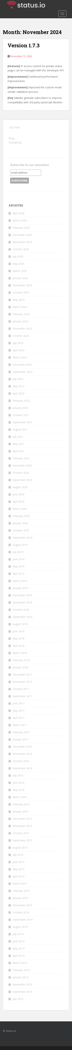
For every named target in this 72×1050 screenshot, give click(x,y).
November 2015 (22, 826)
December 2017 (22, 674)
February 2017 (21, 732)
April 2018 (18, 645)
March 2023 (20, 357)
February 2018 (21, 660)
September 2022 (22, 372)
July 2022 (18, 379)
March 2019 (20, 581)
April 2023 (18, 350)
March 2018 (20, 653)
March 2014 (20, 963)
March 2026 (20, 220)
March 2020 (20, 508)
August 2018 (20, 624)
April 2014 (18, 955)
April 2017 (18, 718)
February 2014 (21, 970)
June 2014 (18, 941)
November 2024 (22, 285)
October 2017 (21, 689)
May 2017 (18, 710)
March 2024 (20, 307)
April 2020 (18, 501)
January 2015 (20, 898)
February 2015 (21, 891)
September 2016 (22, 768)
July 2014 (18, 934)
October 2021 (21, 415)
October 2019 (21, 530)
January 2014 (20, 977)
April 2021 (18, 451)
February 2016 (21, 804)
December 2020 (22, 465)
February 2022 (21, 400)
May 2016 (18, 790)
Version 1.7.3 (24, 45)
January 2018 (20, 667)
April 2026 (18, 213)
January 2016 (20, 811)
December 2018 (22, 595)
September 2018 (22, 617)
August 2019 (20, 545)
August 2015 (20, 847)
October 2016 (21, 761)
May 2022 (18, 386)
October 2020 (21, 472)
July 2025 (18, 256)
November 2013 (22, 984)
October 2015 (21, 833)
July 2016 (18, 775)
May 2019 (18, 566)
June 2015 (18, 862)
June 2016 (18, 782)
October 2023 (21, 335)
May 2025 (18, 263)
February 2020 (21, 516)
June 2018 (18, 631)
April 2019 (18, 573)
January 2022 (20, 408)
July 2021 (18, 436)
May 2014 (18, 948)
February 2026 (21, 227)
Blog (11, 138)
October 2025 (21, 249)
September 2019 (22, 537)
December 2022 (22, 364)
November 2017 (22, 681)
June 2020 (18, 494)
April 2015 (18, 876)
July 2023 (18, 343)
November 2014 (22, 905)
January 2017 (20, 739)
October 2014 (21, 912)
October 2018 (21, 609)
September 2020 (22, 480)
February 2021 (21, 458)
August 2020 (20, 487)
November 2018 (22, 602)
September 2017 (22, 696)
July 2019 (18, 552)
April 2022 (18, 393)
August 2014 (20, 927)
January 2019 (20, 588)
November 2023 (22, 328)
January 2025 (20, 278)
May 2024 (18, 299)
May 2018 (18, 638)
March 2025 (20, 271)
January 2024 (20, 321)
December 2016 (22, 746)
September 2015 (22, 840)
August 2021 (20, 429)
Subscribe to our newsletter (29, 165)
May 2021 (18, 444)
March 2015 (20, 883)
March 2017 (20, 725)
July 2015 (18, 854)
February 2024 (21, 314)
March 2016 (20, 797)
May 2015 (18, 869)
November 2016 (22, 754)
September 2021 (22, 422)
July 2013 (18, 999)
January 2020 (20, 523)
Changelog (15, 142)
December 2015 (22, 818)
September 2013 (22, 991)
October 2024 (21, 292)
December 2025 (22, 235)
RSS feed (14, 127)
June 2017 (18, 703)
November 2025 (22, 242)
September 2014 (22, 919)
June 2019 (18, 559)
